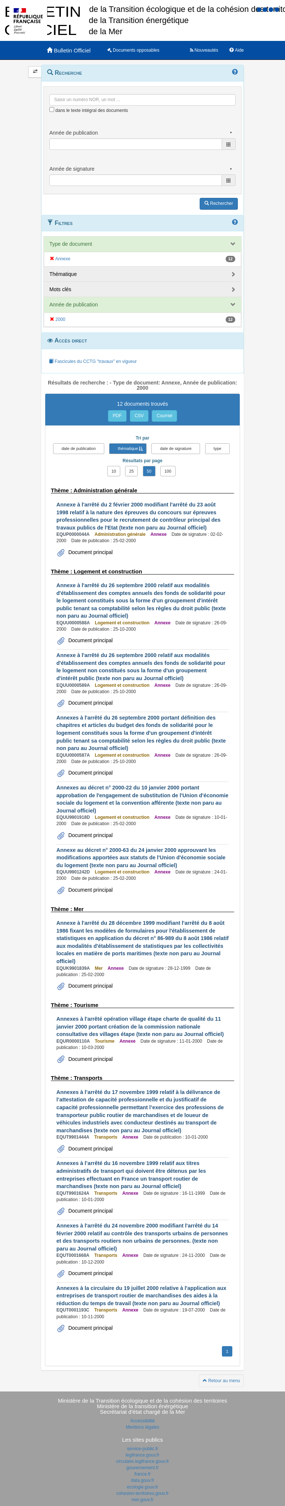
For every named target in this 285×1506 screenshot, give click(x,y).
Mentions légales (142, 1427)
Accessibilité (142, 1420)
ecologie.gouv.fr (142, 1487)
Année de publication (73, 305)
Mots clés (60, 289)
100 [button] (167, 471)
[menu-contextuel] (51, 109)
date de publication (79, 448)
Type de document (70, 244)
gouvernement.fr (142, 1467)
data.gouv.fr (142, 1480)
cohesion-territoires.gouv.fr (142, 1493)
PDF (117, 415)
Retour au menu (221, 1380)
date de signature (175, 448)
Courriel (164, 415)
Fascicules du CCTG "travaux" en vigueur (93, 361)
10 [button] (113, 471)
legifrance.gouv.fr (142, 1455)
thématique (128, 448)
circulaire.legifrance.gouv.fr (142, 1461)
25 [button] (131, 471)
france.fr (142, 1474)
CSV (139, 415)
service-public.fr (142, 1448)
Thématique (63, 274)
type (218, 448)
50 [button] (149, 471)
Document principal (90, 552)
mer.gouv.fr (142, 1499)
